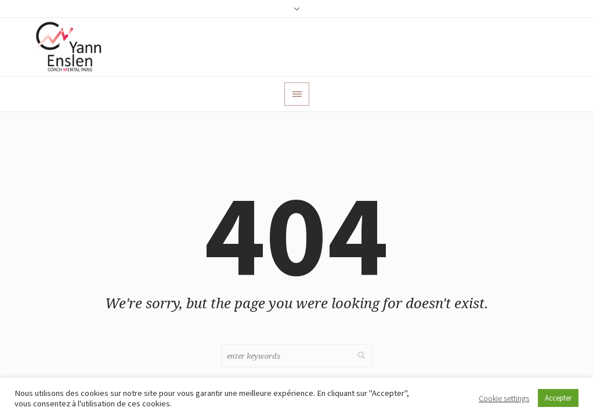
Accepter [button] (558, 398)
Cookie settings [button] (504, 398)
